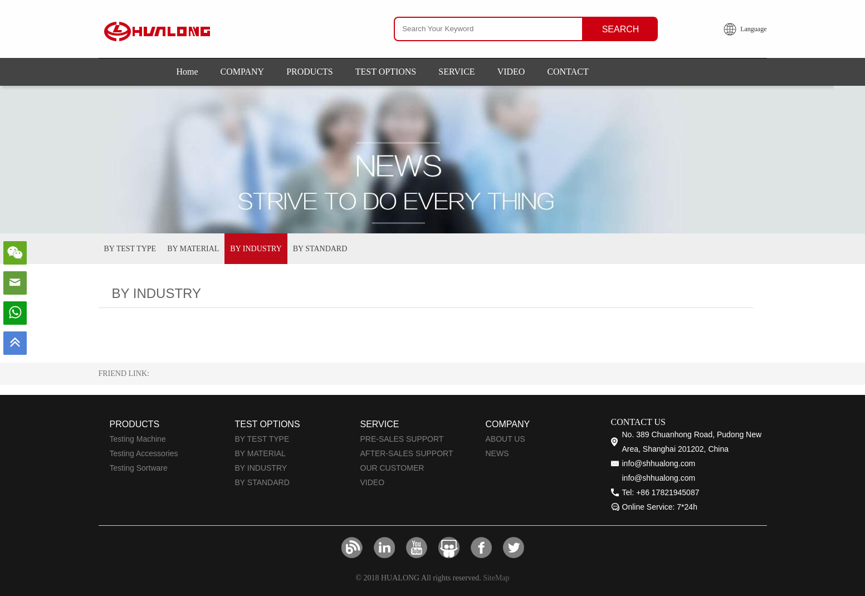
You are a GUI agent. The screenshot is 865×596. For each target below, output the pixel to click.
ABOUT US (505, 438)
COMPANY (243, 71)
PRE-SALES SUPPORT (402, 438)
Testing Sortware (139, 467)
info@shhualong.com (659, 463)
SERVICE (456, 71)
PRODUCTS (309, 71)
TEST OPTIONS (386, 71)
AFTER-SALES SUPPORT (406, 453)
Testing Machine (138, 438)
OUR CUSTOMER (392, 467)
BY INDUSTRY (255, 249)
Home (187, 71)
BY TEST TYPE (130, 249)
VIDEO (511, 71)
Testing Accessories (144, 453)
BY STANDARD (320, 249)
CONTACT (567, 71)
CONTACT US (638, 422)
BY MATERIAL (193, 249)
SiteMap (496, 578)
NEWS (497, 453)
